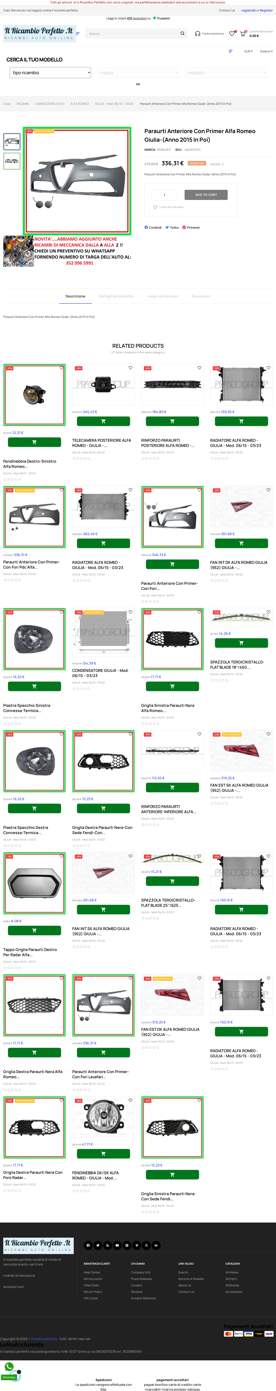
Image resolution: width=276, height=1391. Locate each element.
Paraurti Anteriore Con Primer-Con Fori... (169, 586)
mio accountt (93, 1279)
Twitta (174, 227)
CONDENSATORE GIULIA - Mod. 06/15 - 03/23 (100, 673)
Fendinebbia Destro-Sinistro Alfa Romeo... (29, 464)
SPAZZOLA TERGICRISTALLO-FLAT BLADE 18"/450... (237, 664)
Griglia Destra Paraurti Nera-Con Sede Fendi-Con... (102, 830)
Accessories (234, 1292)
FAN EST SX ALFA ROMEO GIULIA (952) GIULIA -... (239, 788)
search (183, 1272)
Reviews (137, 1292)
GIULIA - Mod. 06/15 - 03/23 (19, 473)
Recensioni (201, 296)
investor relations (143, 1298)
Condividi (155, 227)
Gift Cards (91, 1298)
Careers (136, 1285)
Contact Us (227, 10)
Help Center (92, 1272)
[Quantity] (164, 195)
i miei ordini (91, 1285)
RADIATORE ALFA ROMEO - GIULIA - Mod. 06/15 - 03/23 (235, 443)
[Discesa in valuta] (249, 51)
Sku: (178, 150)
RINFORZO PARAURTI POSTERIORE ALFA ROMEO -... (168, 443)
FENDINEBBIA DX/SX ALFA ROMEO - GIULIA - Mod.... (95, 1175)
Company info (140, 1272)
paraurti (164, 150)
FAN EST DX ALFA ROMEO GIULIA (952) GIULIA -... (170, 1032)
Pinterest (193, 227)
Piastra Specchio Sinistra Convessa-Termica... (26, 708)
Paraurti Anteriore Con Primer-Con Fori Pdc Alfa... (31, 564)
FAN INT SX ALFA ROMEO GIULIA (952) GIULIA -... (101, 931)
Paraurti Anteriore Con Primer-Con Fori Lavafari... (100, 1074)
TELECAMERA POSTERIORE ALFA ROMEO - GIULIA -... (101, 443)
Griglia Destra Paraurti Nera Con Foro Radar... (33, 1175)
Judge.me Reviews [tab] (162, 296)
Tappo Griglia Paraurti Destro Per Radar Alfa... (30, 952)
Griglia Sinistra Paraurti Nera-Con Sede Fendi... (168, 1196)
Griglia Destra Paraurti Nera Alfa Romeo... (32, 1074)
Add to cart (206, 195)
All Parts (231, 1279)
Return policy (93, 1292)
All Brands (232, 1285)
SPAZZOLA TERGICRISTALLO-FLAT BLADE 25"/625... (168, 902)
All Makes (232, 1272)
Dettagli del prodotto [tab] (116, 296)
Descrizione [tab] (75, 296)
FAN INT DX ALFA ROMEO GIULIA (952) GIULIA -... (239, 565)
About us (184, 1285)
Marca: (150, 150)
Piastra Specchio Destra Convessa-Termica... (25, 830)
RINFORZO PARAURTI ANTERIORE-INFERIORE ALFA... (168, 809)
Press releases (141, 1279)
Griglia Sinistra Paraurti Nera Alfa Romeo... (167, 708)
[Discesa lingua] (266, 51)
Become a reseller (191, 1279)
